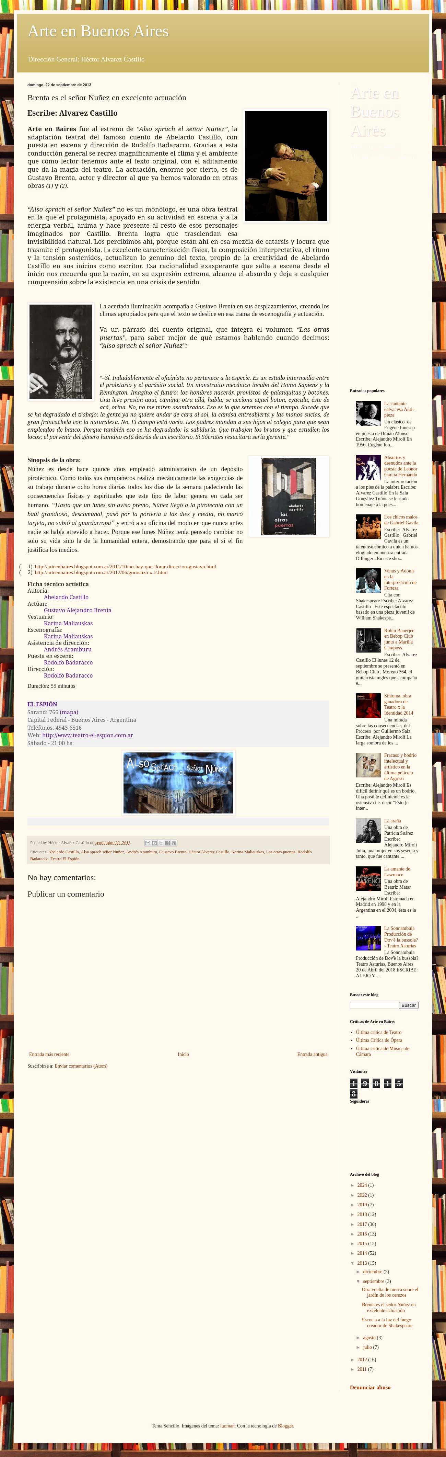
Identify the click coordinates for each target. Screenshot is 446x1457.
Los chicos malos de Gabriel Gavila (401, 519)
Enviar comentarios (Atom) (81, 1066)
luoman (227, 1425)
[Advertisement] (384, 275)
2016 (362, 1234)
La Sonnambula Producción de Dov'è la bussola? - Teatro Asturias (401, 937)
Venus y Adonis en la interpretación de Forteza (400, 579)
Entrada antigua (312, 1054)
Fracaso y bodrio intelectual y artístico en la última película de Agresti (400, 767)
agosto (370, 1337)
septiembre (374, 1281)
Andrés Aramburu (141, 852)
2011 (362, 1369)
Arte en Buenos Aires (98, 31)
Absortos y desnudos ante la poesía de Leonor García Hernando (400, 466)
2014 (362, 1253)
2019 (362, 1204)
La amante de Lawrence (397, 871)
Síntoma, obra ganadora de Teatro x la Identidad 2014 (398, 704)
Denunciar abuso (370, 1387)
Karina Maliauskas (248, 852)
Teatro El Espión (64, 858)
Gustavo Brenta (172, 852)
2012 (362, 1359)
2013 (362, 1263)
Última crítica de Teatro (379, 1032)
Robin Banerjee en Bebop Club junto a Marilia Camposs (399, 639)
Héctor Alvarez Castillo (208, 852)
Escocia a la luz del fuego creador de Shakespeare (387, 1322)
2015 (362, 1243)
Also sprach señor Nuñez (102, 852)
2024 (362, 1185)
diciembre (373, 1271)
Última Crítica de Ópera (379, 1040)
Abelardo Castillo (63, 852)
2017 (362, 1224)
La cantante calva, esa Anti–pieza (399, 409)
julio (368, 1347)
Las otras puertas (280, 852)
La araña (392, 820)
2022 (362, 1195)
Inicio (183, 1054)
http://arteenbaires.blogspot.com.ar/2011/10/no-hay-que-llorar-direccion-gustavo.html (125, 566)
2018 (362, 1214)
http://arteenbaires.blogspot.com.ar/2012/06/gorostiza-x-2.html (101, 572)
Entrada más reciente (49, 1054)
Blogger (285, 1425)
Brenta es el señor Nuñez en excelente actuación (389, 1307)
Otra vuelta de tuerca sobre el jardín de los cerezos (390, 1292)
